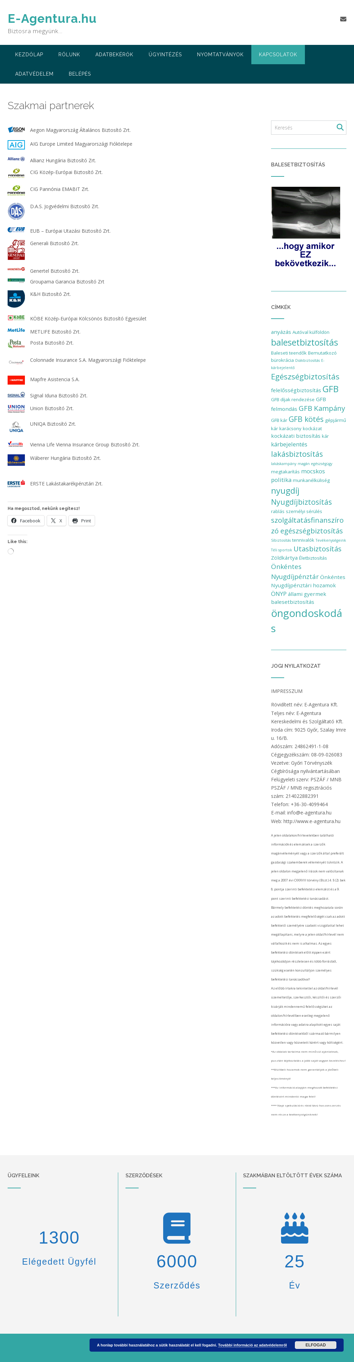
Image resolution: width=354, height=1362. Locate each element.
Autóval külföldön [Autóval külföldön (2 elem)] (310, 332)
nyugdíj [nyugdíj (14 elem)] (285, 490)
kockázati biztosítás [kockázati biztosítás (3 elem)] (295, 435)
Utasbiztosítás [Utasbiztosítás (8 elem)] (318, 548)
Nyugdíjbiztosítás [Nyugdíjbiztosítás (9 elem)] (301, 502)
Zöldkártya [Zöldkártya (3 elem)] (284, 557)
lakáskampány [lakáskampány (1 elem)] (283, 463)
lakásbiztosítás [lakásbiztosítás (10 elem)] (297, 454)
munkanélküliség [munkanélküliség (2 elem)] (311, 480)
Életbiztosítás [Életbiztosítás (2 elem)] (313, 558)
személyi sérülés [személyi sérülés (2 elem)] (304, 511)
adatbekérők (114, 54)
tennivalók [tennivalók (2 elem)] (303, 540)
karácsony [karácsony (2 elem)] (290, 428)
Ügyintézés (165, 54)
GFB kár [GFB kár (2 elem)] (279, 420)
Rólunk (69, 54)
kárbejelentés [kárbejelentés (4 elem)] (289, 444)
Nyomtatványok (220, 54)
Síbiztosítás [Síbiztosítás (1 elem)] (281, 540)
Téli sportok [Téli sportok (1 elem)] (281, 550)
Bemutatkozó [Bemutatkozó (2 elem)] (322, 353)
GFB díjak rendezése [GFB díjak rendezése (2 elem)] (293, 399)
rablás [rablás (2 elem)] (278, 511)
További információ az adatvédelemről (252, 1345)
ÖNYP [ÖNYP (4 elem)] (279, 594)
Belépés (80, 74)
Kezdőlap (29, 54)
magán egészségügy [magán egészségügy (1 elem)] (315, 463)
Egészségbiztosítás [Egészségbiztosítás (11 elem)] (305, 376)
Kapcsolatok (278, 54)
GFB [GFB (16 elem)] (330, 389)
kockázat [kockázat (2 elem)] (312, 428)
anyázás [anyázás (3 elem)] (281, 331)
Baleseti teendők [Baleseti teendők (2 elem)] (289, 353)
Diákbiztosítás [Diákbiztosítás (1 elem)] (307, 360)
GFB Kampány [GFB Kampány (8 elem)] (322, 408)
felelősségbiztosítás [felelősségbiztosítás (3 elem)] (296, 390)
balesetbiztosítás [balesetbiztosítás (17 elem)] (304, 342)
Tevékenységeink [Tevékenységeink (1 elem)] (331, 540)
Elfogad (316, 1345)
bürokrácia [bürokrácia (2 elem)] (282, 360)
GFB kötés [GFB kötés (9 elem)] (306, 419)
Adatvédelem (34, 74)
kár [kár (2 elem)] (325, 436)
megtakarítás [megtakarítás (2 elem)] (285, 472)
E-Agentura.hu (52, 18)
